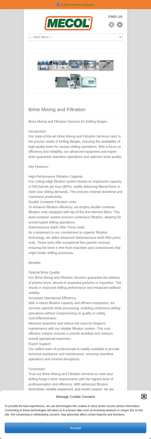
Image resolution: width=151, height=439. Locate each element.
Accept (75, 428)
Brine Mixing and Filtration (57, 109)
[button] (144, 396)
